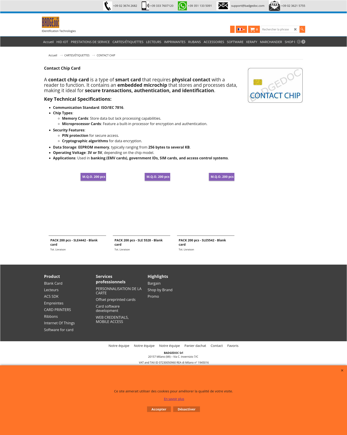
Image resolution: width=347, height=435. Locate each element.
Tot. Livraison (58, 249)
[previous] (299, 42)
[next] (303, 42)
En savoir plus (174, 399)
